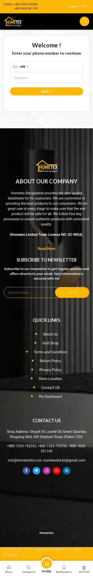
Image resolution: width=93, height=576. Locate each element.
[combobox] (20, 67)
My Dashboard (50, 397)
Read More (46, 249)
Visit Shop (50, 343)
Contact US (50, 388)
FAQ (84, 6)
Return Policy (50, 361)
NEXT (46, 91)
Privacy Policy (50, 370)
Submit (72, 292)
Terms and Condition (50, 352)
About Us (50, 334)
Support (74, 6)
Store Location (50, 379)
